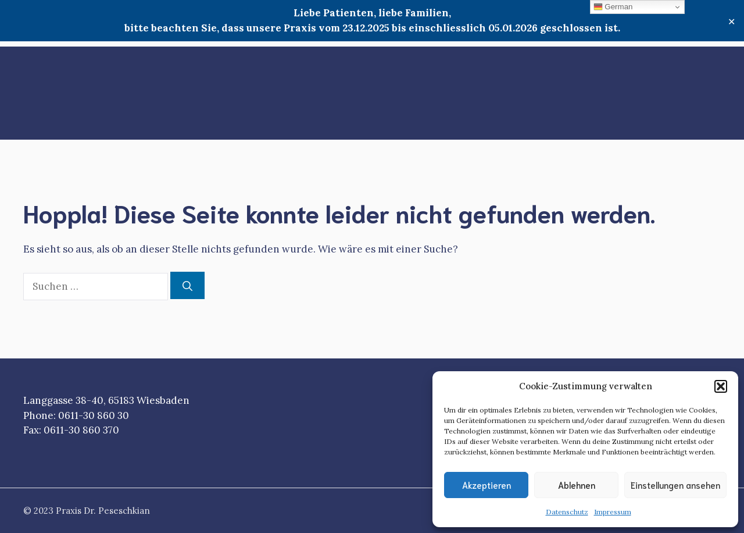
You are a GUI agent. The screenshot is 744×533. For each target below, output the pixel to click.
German (613, 7)
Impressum (612, 511)
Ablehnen (576, 485)
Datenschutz (567, 511)
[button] (721, 386)
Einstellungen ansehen (675, 485)
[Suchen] (187, 286)
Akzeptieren (486, 485)
